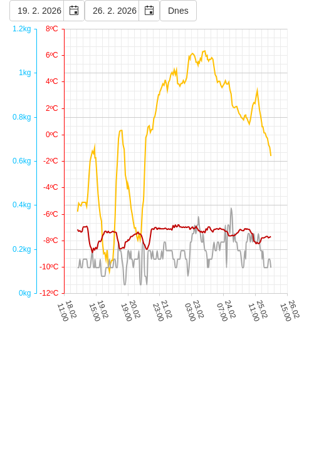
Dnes (178, 11)
